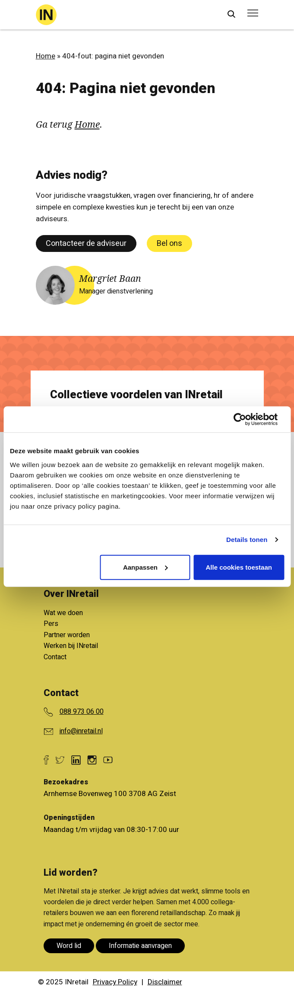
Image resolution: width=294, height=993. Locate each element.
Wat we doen (63, 613)
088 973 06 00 (82, 711)
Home (45, 56)
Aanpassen (145, 567)
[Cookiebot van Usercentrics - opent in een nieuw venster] (246, 419)
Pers (51, 624)
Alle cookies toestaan (239, 567)
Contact (55, 657)
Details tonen (246, 539)
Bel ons (169, 243)
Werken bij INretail (71, 646)
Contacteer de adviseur (86, 243)
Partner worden (67, 635)
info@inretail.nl (81, 731)
